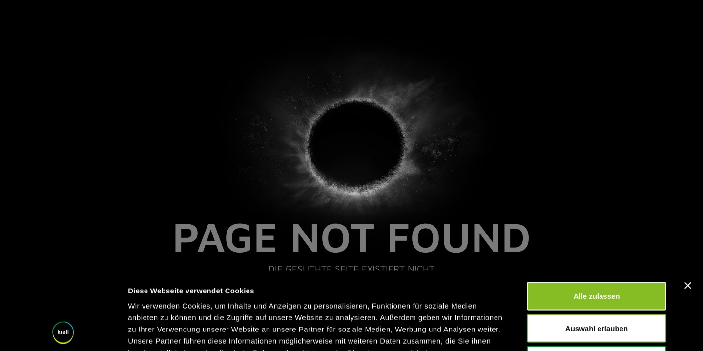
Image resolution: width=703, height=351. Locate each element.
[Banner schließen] (687, 212)
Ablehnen (596, 287)
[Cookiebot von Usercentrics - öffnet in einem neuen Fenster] (63, 332)
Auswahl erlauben (596, 255)
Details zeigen (519, 332)
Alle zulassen (596, 223)
